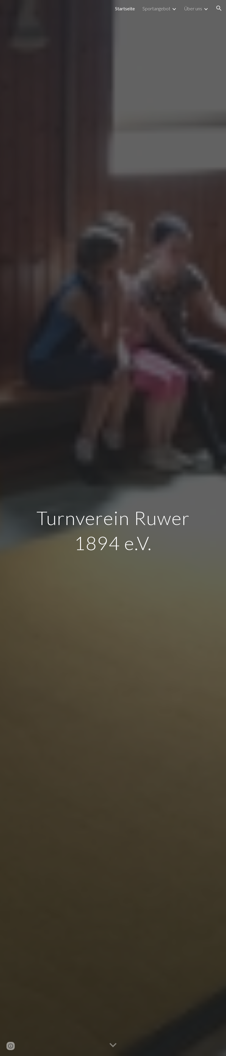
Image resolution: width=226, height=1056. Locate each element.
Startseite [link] (125, 8)
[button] (219, 8)
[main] (113, 528)
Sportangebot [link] (156, 8)
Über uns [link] (193, 8)
